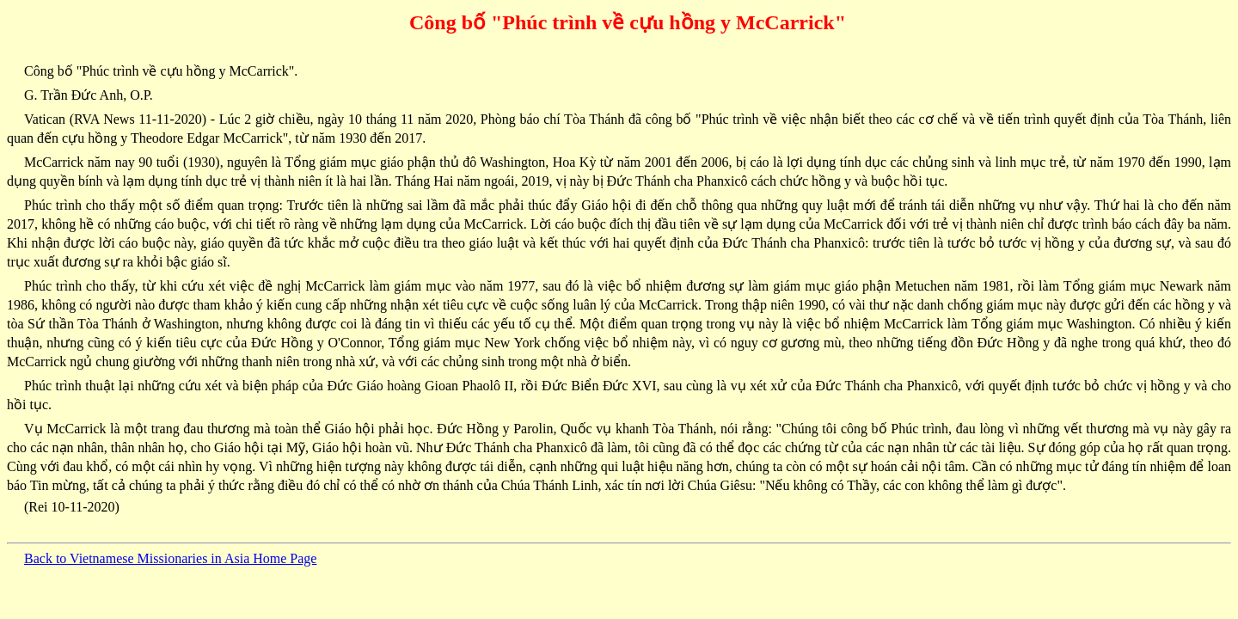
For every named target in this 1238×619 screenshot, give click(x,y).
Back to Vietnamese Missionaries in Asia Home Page (170, 558)
